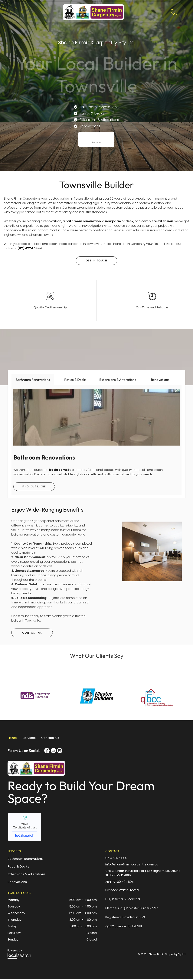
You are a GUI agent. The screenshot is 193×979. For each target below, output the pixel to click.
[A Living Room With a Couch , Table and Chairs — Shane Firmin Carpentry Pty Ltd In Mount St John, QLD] (152, 569)
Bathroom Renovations (44, 457)
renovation (52, 221)
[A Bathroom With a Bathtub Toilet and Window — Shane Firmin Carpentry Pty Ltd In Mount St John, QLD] (96, 417)
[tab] (32, 379)
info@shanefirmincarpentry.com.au (131, 864)
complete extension (157, 221)
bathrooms (58, 470)
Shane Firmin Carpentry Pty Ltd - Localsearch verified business (24, 827)
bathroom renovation (83, 221)
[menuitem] (14, 739)
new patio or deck (119, 221)
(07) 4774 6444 (30, 248)
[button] (13, 12)
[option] (37, 695)
